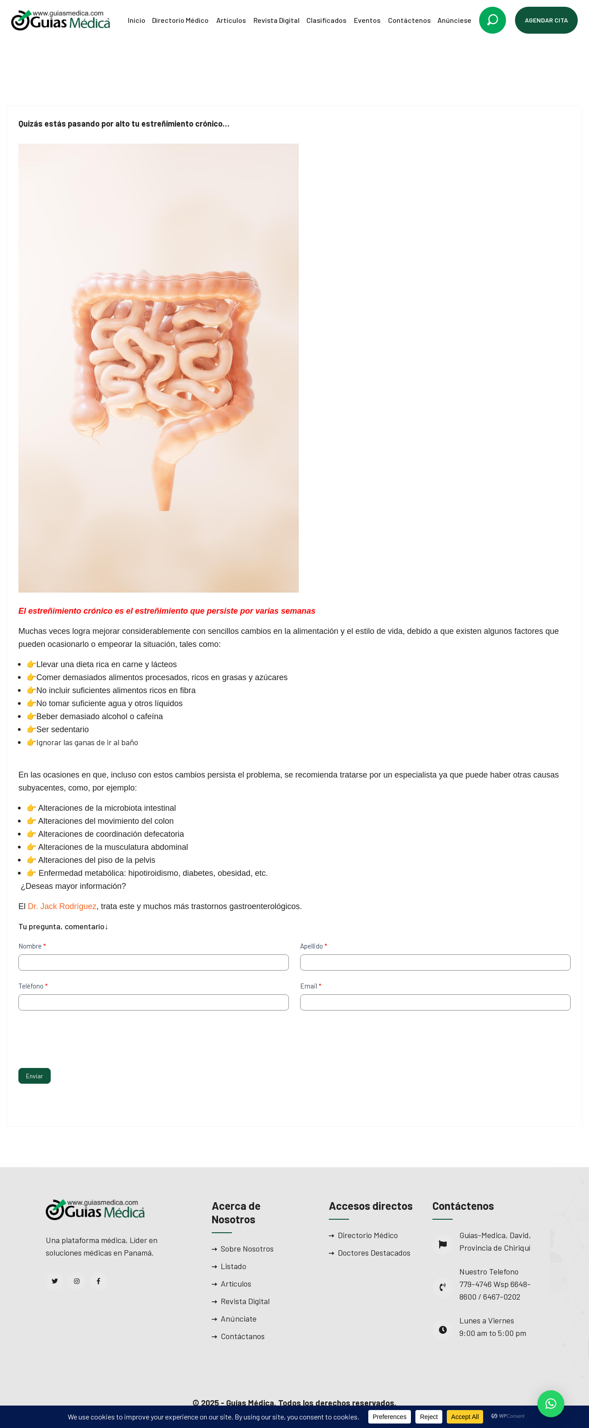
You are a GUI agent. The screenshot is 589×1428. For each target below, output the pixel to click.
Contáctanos (243, 1336)
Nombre (32, 946)
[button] (550, 1403)
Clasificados (326, 20)
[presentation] (86, 1037)
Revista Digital (276, 20)
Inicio (136, 20)
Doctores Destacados (374, 1252)
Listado (233, 1266)
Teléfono (33, 986)
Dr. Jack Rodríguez (62, 906)
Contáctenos (409, 20)
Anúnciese (454, 20)
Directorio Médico (180, 20)
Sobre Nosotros (247, 1248)
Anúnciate (239, 1318)
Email (310, 986)
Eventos (367, 20)
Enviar (34, 1076)
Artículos (231, 20)
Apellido (313, 946)
